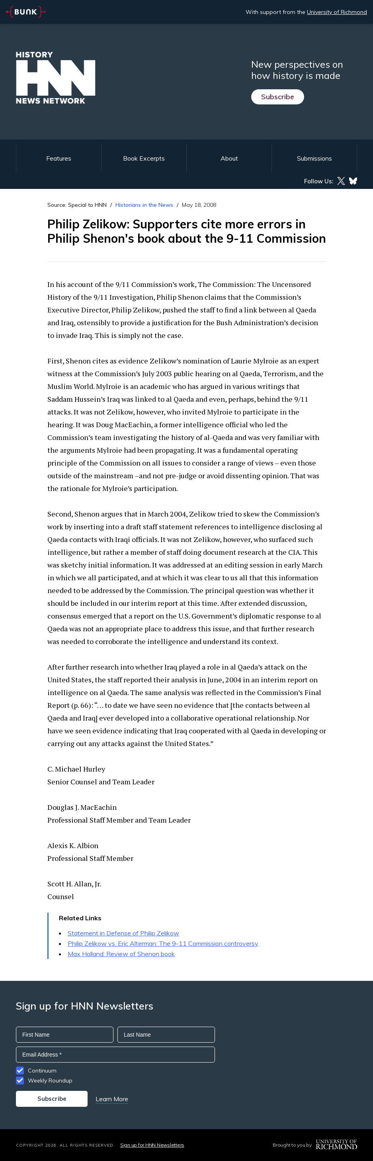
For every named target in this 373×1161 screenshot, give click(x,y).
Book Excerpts (144, 158)
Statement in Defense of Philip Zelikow (123, 933)
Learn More (112, 1099)
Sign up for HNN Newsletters (152, 1145)
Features (58, 158)
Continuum (42, 1070)
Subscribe (277, 96)
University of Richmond (337, 12)
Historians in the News (144, 204)
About (229, 158)
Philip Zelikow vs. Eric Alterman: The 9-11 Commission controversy (163, 943)
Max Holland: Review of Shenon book (121, 954)
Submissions (314, 158)
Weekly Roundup (50, 1080)
